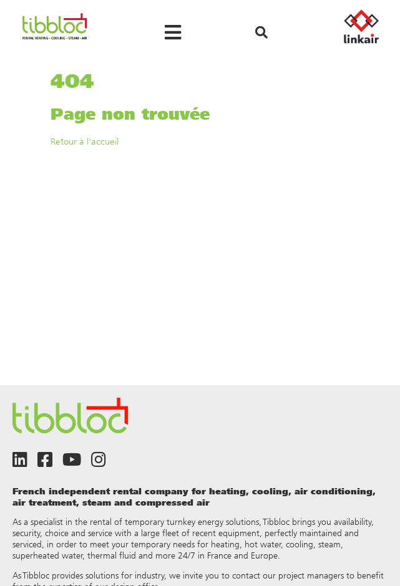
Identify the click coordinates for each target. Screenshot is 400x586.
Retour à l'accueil (85, 141)
